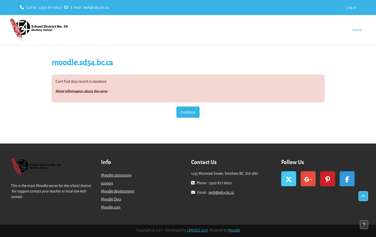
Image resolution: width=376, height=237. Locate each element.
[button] (363, 196)
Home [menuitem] (357, 29)
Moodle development (117, 191)
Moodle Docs (111, 199)
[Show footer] (364, 224)
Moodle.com (111, 207)
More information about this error (82, 91)
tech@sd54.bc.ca (96, 7)
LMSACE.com (197, 230)
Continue (187, 112)
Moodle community (116, 175)
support (107, 183)
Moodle (234, 230)
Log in (351, 7)
